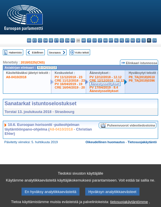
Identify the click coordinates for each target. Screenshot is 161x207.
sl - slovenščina (143, 40)
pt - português (127, 40)
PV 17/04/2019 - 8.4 (104, 87)
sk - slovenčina (138, 40)
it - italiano (89, 40)
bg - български (29, 40)
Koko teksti (82, 52)
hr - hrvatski (84, 40)
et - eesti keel (56, 40)
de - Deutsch (51, 40)
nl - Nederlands (116, 40)
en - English (67, 40)
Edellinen (37, 52)
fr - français (73, 40)
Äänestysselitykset (105, 84)
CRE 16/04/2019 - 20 (70, 87)
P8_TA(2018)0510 (142, 77)
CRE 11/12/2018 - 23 (70, 80)
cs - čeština (40, 40)
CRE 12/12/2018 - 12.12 (107, 80)
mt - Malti (111, 40)
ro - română (133, 40)
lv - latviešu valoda (94, 40)
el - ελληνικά (62, 40)
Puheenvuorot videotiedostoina (131, 125)
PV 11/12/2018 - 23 (68, 77)
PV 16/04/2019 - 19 (68, 84)
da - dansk (45, 40)
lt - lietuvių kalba (100, 40)
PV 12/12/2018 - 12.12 (106, 77)
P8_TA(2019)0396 (142, 80)
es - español (34, 40)
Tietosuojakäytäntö (142, 142)
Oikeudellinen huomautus (105, 142)
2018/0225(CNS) (33, 62)
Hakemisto (15, 52)
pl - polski (122, 40)
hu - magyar (105, 40)
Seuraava (55, 52)
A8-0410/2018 (16, 77)
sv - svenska (154, 40)
